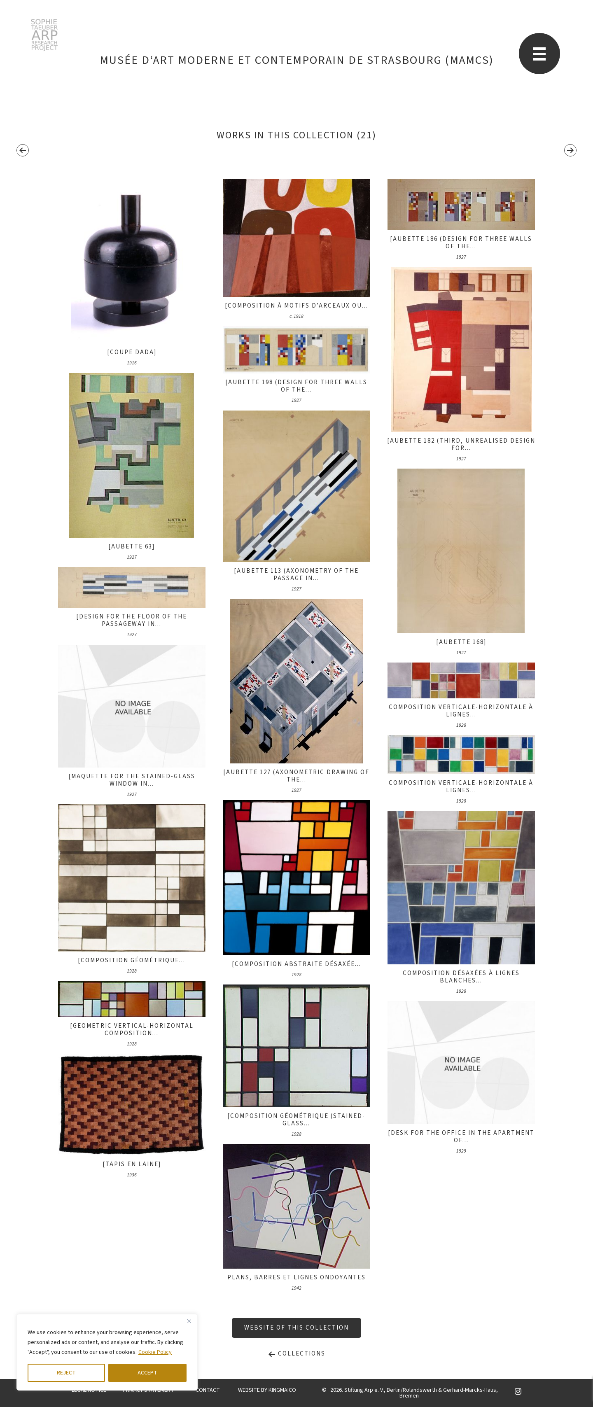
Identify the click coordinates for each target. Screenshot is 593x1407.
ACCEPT (147, 1373)
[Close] (189, 1321)
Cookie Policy (155, 1352)
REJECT (66, 1373)
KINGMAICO (282, 1390)
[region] (107, 1352)
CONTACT (208, 1390)
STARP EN (44, 35)
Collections (296, 1353)
